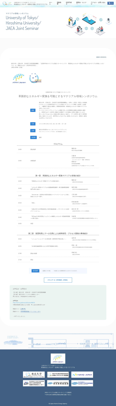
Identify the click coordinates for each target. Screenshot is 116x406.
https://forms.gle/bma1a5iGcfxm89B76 (24, 302)
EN (110, 3)
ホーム (50, 3)
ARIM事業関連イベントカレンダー (31, 311)
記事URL (23, 309)
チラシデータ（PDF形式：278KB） (58, 280)
